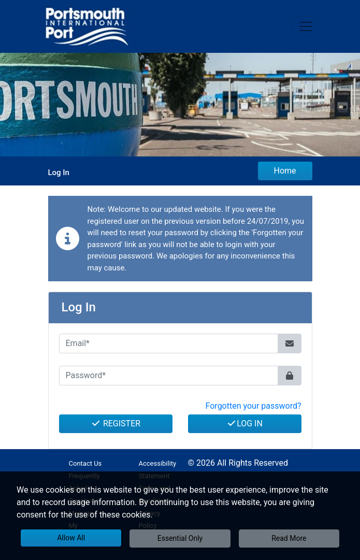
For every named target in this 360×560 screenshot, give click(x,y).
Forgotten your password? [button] (253, 406)
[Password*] (168, 375)
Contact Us (85, 463)
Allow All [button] (71, 538)
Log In (244, 423)
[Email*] (168, 343)
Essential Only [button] (180, 538)
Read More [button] (288, 538)
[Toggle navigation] (305, 26)
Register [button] (115, 423)
